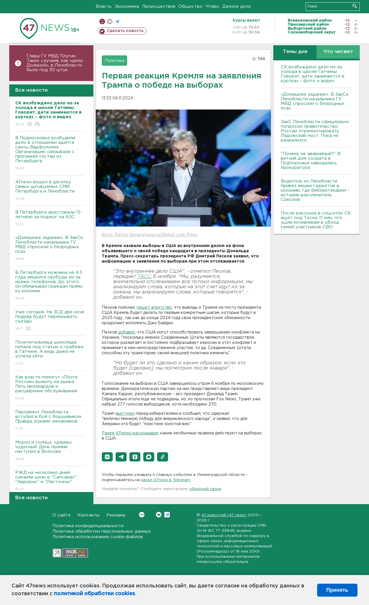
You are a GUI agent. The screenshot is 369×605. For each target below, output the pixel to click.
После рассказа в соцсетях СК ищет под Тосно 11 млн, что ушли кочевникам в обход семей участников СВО (316, 220)
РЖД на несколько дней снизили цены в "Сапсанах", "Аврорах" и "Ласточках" (49, 481)
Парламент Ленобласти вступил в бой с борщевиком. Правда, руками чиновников (49, 420)
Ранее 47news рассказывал (130, 433)
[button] (107, 456)
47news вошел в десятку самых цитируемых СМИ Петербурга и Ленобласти (49, 190)
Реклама (115, 515)
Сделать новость (125, 31)
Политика (114, 61)
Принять (337, 590)
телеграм (117, 21)
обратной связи (205, 489)
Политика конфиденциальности (88, 526)
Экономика (127, 6)
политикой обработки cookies (94, 593)
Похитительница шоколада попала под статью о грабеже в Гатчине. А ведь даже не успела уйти (49, 353)
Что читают (338, 52)
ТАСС (145, 276)
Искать (355, 6)
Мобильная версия (102, 21)
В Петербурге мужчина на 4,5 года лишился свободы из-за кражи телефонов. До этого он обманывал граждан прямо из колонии (49, 286)
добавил (126, 332)
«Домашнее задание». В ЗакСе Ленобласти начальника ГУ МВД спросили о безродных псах (49, 248)
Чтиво (212, 6)
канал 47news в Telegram (165, 480)
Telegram (167, 514)
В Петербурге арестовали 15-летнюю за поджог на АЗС (49, 218)
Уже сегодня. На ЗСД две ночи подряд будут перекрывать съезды (49, 320)
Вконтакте (141, 514)
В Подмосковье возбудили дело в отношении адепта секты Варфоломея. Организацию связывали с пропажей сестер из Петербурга (49, 153)
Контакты (88, 515)
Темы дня (295, 52)
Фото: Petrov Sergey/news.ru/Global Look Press (149, 235)
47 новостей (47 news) (223, 515)
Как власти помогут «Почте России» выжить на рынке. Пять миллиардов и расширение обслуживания (49, 388)
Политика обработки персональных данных (101, 531)
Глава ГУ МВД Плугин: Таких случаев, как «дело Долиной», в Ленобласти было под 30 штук (55, 63)
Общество (190, 6)
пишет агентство (154, 307)
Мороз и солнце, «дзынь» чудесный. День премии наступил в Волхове (49, 450)
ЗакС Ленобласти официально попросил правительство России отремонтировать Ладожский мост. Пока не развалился (315, 131)
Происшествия (158, 6)
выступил (125, 413)
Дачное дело (236, 6)
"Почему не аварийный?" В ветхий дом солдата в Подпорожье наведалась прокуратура (310, 160)
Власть (104, 6)
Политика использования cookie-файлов (97, 537)
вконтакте (109, 21)
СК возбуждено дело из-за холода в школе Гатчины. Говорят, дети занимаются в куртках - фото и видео (312, 74)
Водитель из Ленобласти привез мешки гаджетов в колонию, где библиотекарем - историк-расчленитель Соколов (315, 190)
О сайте (61, 515)
